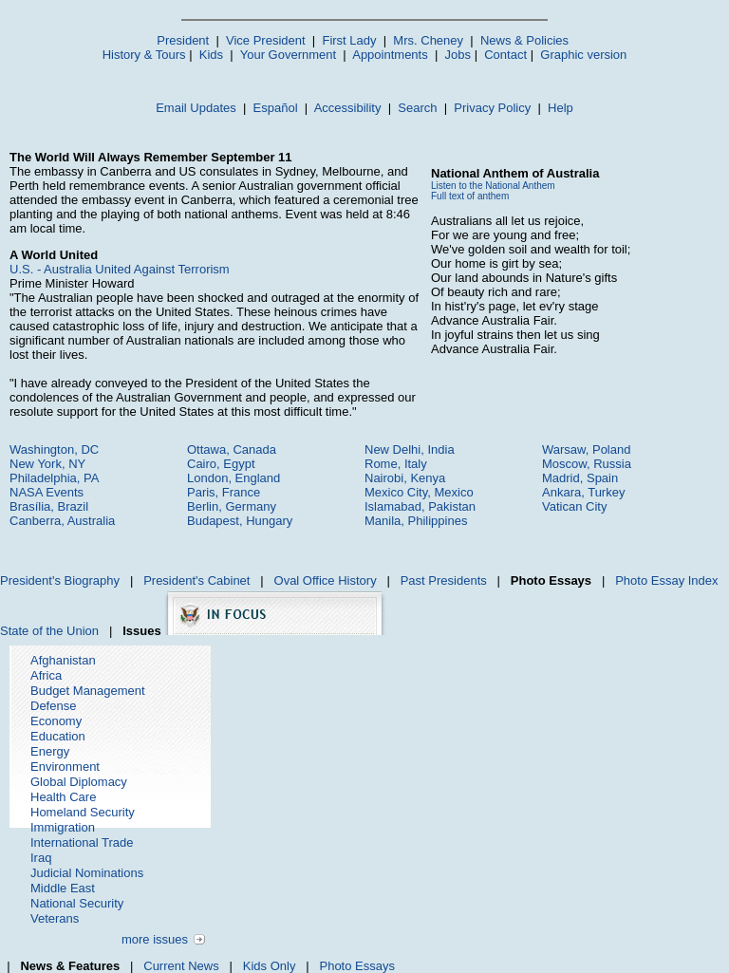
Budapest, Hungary (239, 521)
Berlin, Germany (231, 506)
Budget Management (87, 690)
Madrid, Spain (580, 478)
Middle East (62, 888)
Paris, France (223, 492)
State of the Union (49, 631)
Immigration (62, 827)
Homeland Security (82, 812)
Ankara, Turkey (583, 492)
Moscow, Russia (586, 464)
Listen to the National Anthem (493, 185)
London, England (233, 478)
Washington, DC (54, 449)
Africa (46, 675)
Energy (49, 751)
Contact (505, 54)
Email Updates (196, 108)
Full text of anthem (470, 196)
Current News (180, 966)
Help (560, 108)
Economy (56, 721)
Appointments (390, 54)
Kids (211, 54)
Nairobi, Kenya (404, 478)
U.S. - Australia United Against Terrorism (119, 269)
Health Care (63, 797)
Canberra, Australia (62, 521)
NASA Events (46, 492)
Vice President (266, 40)
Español (275, 108)
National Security (76, 903)
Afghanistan (63, 660)
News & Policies (524, 40)
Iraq (40, 858)
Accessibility (348, 108)
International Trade (81, 842)
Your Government (288, 54)
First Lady (349, 40)
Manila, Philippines (415, 521)
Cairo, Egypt (221, 464)
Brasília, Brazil (48, 506)
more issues (155, 939)
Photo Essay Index (666, 580)
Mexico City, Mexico (419, 492)
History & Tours (144, 54)
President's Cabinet (196, 580)
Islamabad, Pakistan (420, 506)
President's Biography (60, 580)
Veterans (54, 918)
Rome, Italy (395, 464)
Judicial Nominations (86, 873)
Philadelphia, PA (54, 478)
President (183, 40)
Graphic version (583, 54)
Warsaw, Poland (586, 449)
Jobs (458, 54)
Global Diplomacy (78, 782)
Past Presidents (444, 580)
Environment (65, 766)
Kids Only (269, 966)
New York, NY (47, 464)
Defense (53, 706)
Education (57, 736)
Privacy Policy (492, 108)
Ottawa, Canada (231, 449)
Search (417, 108)
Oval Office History (325, 580)
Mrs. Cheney (428, 40)
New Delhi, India (409, 449)
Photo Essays (357, 966)
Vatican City (574, 506)
